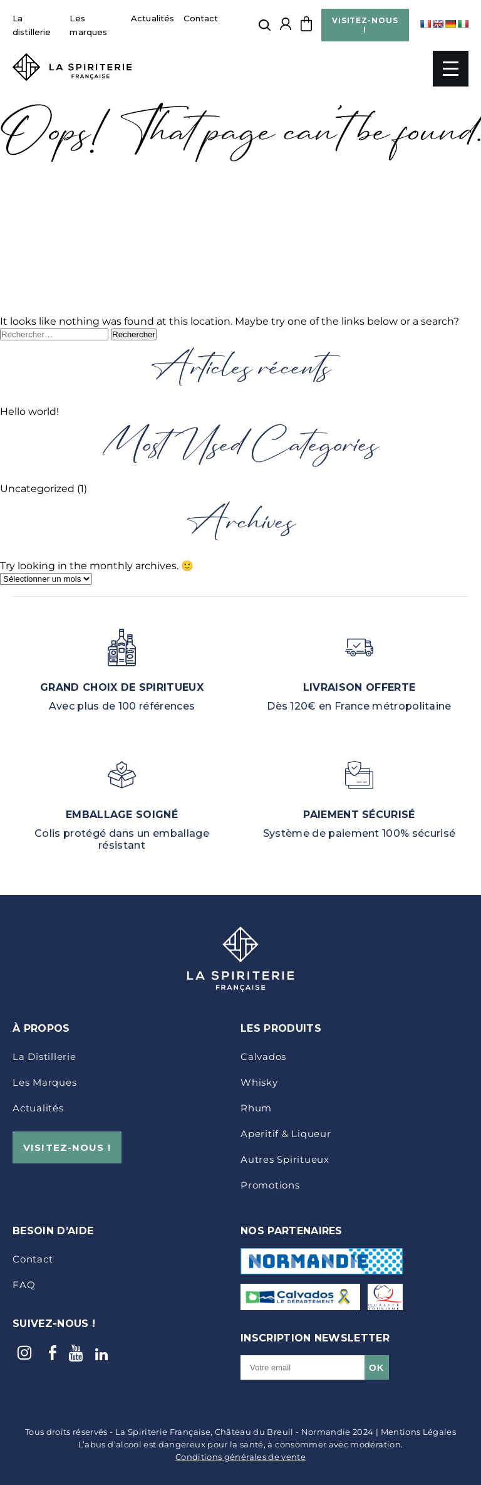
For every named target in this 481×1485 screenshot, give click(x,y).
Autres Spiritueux (284, 1159)
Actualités (152, 18)
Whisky (259, 1082)
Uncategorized (37, 489)
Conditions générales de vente (240, 1457)
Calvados (263, 1057)
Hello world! (29, 411)
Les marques (44, 1082)
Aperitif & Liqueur (285, 1134)
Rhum (256, 1108)
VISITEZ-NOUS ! (365, 25)
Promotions (270, 1185)
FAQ (24, 1285)
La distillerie (44, 1057)
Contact (201, 18)
